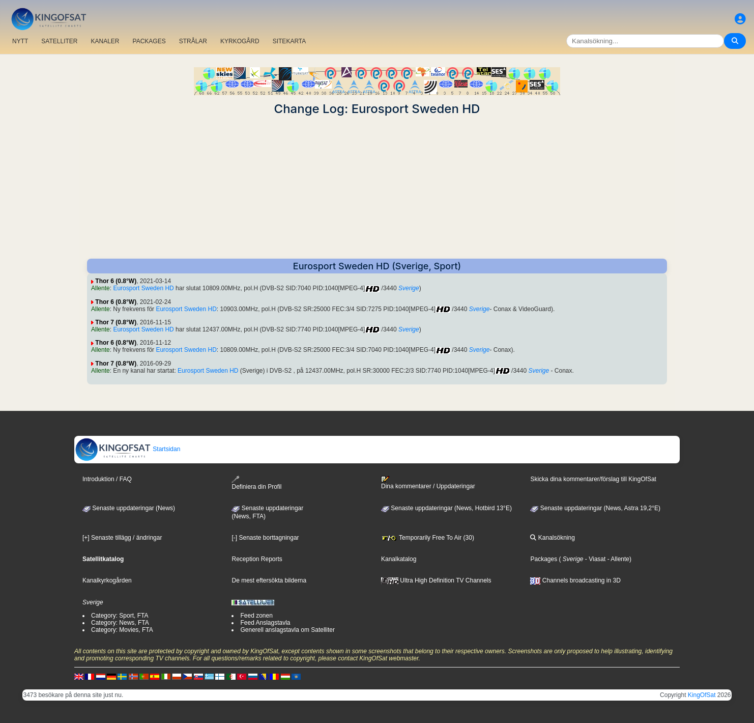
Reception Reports (256, 559)
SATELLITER (59, 41)
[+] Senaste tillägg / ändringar (122, 537)
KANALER (105, 41)
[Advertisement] (377, 187)
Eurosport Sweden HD (143, 288)
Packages (543, 559)
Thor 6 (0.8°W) (115, 281)
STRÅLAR (193, 41)
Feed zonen (256, 615)
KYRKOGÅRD (239, 41)
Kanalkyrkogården (107, 580)
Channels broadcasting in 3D (575, 580)
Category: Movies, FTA (122, 629)
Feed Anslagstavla (265, 622)
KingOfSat (702, 695)
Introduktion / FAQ (107, 479)
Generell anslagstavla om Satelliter (287, 629)
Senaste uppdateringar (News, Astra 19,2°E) (595, 508)
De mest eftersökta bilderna (268, 580)
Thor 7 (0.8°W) (115, 322)
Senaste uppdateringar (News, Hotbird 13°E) (446, 508)
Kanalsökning (552, 537)
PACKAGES (149, 41)
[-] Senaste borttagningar (265, 537)
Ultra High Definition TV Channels (436, 580)
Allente (100, 288)
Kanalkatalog (398, 559)
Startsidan (127, 449)
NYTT (20, 41)
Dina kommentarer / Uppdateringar (428, 482)
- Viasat (595, 559)
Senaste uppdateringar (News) (128, 508)
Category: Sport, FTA (119, 615)
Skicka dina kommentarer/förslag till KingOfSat (593, 479)
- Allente (617, 559)
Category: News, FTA (120, 622)
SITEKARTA (289, 41)
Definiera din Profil (256, 483)
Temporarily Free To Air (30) (427, 537)
